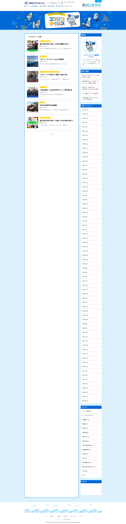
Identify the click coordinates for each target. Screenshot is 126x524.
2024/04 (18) (85, 212)
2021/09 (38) (85, 345)
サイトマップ (58, 519)
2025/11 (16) (85, 131)
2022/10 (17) (85, 289)
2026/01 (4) (84, 122)
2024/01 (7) (84, 225)
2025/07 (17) (85, 148)
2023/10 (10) (85, 238)
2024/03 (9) (84, 216)
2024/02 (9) (84, 221)
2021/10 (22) (85, 341)
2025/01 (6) (84, 174)
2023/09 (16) (85, 242)
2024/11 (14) (85, 182)
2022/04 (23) (85, 315)
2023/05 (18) (85, 259)
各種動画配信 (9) (86, 449)
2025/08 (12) (85, 144)
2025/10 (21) (85, 135)
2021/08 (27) (85, 349)
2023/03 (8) (84, 268)
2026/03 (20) (85, 114)
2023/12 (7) (84, 229)
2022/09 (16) (85, 293)
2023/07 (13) (85, 251)
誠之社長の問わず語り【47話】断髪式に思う (54, 44)
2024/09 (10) (85, 191)
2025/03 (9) (84, 165)
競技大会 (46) (85, 436)
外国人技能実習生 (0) (87, 445)
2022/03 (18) (85, 319)
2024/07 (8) (84, 199)
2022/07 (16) (85, 302)
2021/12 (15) (85, 332)
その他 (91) (85, 471)
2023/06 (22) (85, 255)
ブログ (69, 6)
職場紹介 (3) (85, 424)
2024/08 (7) (84, 195)
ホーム (28, 6)
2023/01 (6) (84, 276)
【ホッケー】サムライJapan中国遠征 (52, 59)
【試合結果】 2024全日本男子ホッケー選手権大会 (56, 90)
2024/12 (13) (85, 178)
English (98, 1)
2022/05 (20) (85, 311)
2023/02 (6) (84, 272)
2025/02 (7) (84, 169)
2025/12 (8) (84, 126)
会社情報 (44, 6)
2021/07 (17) (85, 353)
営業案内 (36, 6)
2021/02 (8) (84, 375)
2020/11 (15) (85, 388)
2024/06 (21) (85, 203)
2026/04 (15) (85, 109)
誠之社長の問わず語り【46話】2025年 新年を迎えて (57, 120)
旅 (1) (83, 475)
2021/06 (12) (85, 358)
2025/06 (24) (85, 152)
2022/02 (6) (84, 323)
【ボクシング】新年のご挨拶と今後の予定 (53, 74)
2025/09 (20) (85, 139)
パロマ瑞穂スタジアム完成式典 (90, 93)
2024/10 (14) (85, 186)
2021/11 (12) (85, 336)
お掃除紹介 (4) (85, 419)
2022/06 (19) (85, 306)
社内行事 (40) (85, 441)
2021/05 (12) (85, 362)
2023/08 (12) (85, 246)
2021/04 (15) (85, 366)
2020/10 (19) (85, 392)
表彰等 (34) (85, 428)
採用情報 (52, 6)
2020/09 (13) (85, 396)
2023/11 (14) (85, 233)
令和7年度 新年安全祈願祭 (48, 105)
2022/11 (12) (85, 285)
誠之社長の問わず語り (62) (89, 466)
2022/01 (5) (84, 328)
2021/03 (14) (85, 371)
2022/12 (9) (84, 281)
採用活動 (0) (85, 432)
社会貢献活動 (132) (87, 462)
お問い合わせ (61, 6)
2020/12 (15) (85, 383)
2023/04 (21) (85, 263)
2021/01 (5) (84, 379)
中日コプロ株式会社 (34, 3)
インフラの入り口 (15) (87, 415)
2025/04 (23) (85, 161)
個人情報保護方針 (67, 519)
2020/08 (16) (85, 400)
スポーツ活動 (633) (87, 411)
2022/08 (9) (84, 298)
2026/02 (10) (85, 118)
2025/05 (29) (85, 156)
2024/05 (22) (85, 208)
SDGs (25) (84, 458)
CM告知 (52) (85, 454)
